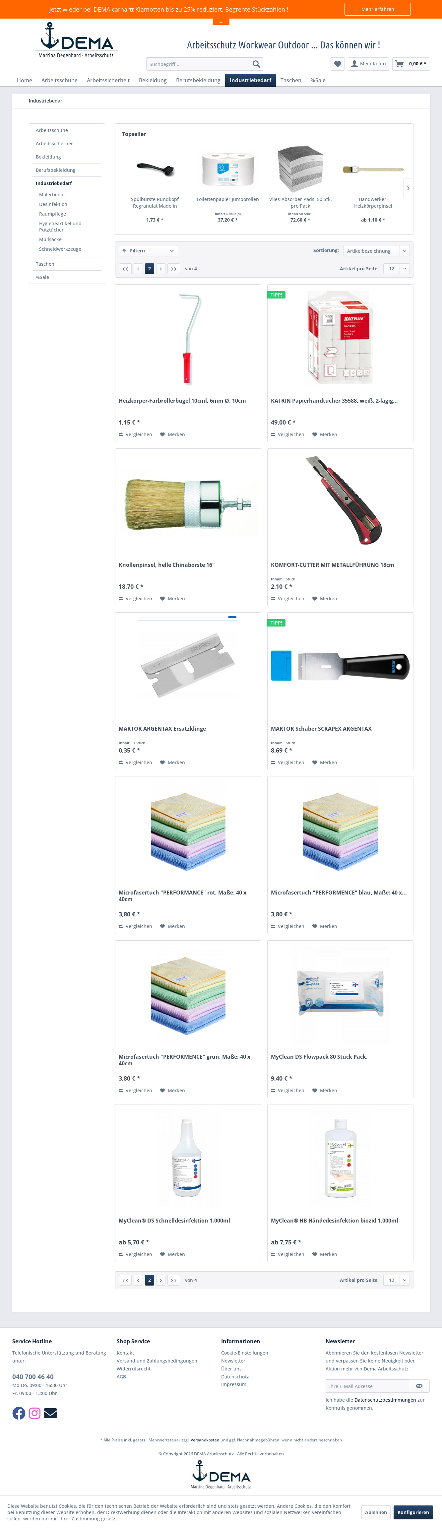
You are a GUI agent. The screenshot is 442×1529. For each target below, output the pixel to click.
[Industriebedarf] (250, 80)
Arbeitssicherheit (55, 143)
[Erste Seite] (125, 268)
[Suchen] (256, 64)
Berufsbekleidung (56, 170)
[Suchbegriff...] (204, 64)
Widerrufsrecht (134, 1368)
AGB (121, 1376)
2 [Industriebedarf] (149, 268)
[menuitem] (204, 64)
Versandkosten (205, 1440)
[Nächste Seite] (160, 268)
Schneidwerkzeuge (60, 249)
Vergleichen (135, 434)
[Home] (24, 80)
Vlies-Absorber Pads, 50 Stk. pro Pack (300, 202)
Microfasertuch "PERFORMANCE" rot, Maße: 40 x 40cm (182, 895)
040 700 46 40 (33, 1376)
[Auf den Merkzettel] (172, 434)
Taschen (45, 264)
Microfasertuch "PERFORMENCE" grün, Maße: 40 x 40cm (184, 1060)
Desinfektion (53, 204)
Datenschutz (235, 1376)
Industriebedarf (54, 183)
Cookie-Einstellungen (244, 1353)
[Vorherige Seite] (138, 268)
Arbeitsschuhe (52, 130)
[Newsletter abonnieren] (419, 1386)
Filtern (133, 250)
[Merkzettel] (338, 64)
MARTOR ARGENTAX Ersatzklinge (162, 728)
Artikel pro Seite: (359, 268)
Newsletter (233, 1361)
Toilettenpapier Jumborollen (227, 199)
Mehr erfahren (377, 9)
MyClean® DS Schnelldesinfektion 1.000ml (174, 1220)
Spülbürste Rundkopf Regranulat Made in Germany (155, 202)
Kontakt (125, 1353)
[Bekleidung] (152, 80)
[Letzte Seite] (173, 268)
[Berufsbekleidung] (198, 80)
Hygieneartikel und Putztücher (60, 226)
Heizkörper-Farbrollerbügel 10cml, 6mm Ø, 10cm (182, 400)
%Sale (42, 277)
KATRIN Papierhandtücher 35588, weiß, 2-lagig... (334, 400)
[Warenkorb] (411, 64)
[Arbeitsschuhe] (59, 80)
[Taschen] (291, 80)
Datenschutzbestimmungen (385, 1400)
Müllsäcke (50, 239)
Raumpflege (52, 214)
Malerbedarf (53, 194)
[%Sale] (318, 80)
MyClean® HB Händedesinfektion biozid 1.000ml (334, 1220)
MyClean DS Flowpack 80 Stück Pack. (319, 1056)
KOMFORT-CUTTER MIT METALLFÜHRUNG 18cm (332, 565)
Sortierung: (326, 250)
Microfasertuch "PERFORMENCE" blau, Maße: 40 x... (339, 892)
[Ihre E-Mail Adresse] (367, 1386)
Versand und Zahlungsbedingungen (157, 1361)
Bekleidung (48, 157)
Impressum (233, 1384)
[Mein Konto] (368, 64)
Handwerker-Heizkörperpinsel (373, 202)
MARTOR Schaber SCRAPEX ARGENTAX (321, 728)
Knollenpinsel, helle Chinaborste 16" (167, 565)
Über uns (231, 1368)
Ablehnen (376, 1512)
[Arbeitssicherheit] (108, 80)
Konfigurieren (413, 1512)
